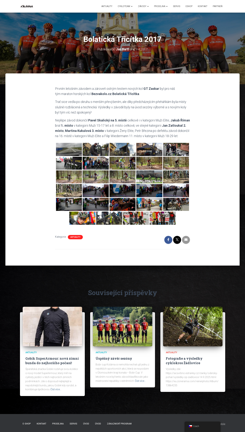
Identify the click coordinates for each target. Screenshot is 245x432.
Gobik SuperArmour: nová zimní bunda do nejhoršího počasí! (52, 360)
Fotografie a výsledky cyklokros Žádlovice (184, 360)
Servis (176, 6)
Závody (143, 6)
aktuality (106, 6)
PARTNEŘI (217, 6)
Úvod (86, 423)
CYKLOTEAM (125, 6)
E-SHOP (27, 423)
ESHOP (189, 6)
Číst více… (55, 389)
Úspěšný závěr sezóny (114, 358)
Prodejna (161, 6)
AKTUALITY (75, 237)
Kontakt (202, 6)
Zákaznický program (119, 423)
